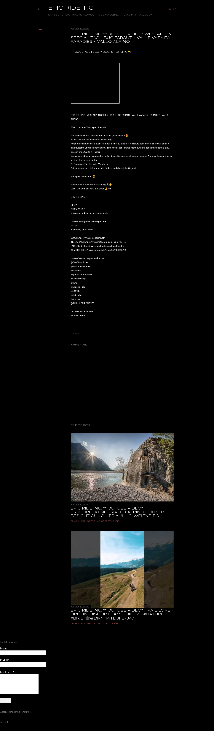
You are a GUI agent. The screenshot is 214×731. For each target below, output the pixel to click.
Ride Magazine (108, 15)
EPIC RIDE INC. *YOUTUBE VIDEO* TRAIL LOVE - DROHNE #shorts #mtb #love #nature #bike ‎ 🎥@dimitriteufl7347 (122, 614)
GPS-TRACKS (73, 15)
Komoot (90, 15)
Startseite (55, 15)
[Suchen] (172, 9)
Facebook (145, 15)
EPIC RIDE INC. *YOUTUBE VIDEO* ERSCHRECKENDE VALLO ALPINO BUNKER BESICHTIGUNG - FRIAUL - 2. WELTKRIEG (117, 512)
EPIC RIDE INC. (71, 8)
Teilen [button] (40, 29)
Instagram (128, 15)
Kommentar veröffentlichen (100, 521)
